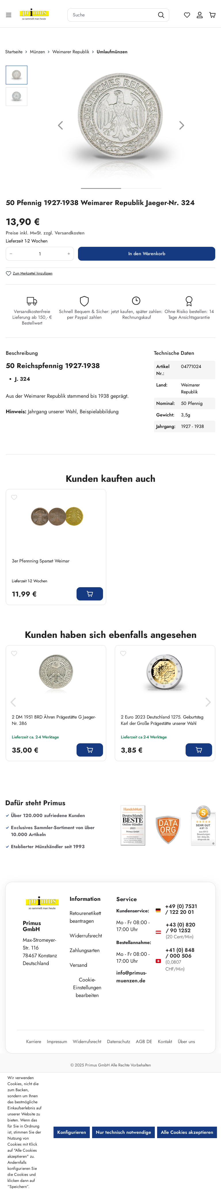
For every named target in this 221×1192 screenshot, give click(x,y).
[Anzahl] (40, 254)
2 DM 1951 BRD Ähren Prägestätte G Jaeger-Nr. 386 (54, 720)
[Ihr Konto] (199, 15)
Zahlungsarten (85, 950)
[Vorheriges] (60, 126)
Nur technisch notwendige (123, 1132)
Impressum (57, 1041)
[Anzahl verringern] (11, 254)
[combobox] (111, 15)
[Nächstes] (182, 126)
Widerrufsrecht (86, 935)
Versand (78, 965)
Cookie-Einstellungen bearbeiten (87, 987)
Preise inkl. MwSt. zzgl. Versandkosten (45, 233)
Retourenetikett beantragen (85, 917)
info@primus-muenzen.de (131, 976)
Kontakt (165, 1041)
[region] (110, 126)
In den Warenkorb (146, 253)
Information (85, 899)
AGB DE (144, 1041)
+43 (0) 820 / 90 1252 (180, 927)
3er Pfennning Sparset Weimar (40, 561)
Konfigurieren (71, 1132)
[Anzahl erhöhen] (69, 254)
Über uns (186, 1041)
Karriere (33, 1041)
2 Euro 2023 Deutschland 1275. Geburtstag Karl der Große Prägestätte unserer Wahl (162, 720)
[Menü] (9, 15)
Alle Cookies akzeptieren (187, 1132)
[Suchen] (162, 15)
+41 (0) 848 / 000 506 (180, 953)
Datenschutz (118, 1041)
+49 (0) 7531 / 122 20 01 (181, 909)
